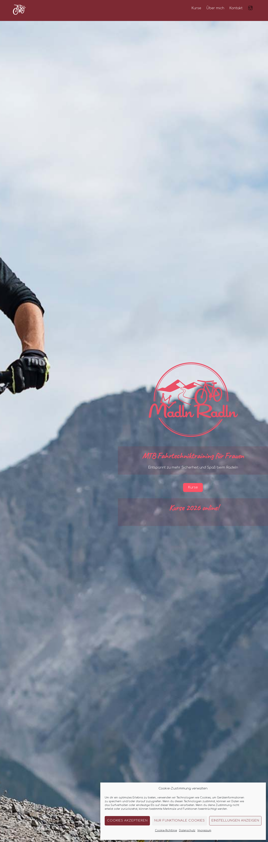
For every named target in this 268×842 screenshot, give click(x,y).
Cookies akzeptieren (127, 820)
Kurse (196, 8)
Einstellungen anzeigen (235, 820)
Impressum (204, 830)
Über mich (215, 8)
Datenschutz (187, 830)
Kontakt (235, 8)
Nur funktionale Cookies (179, 820)
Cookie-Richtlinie (166, 830)
